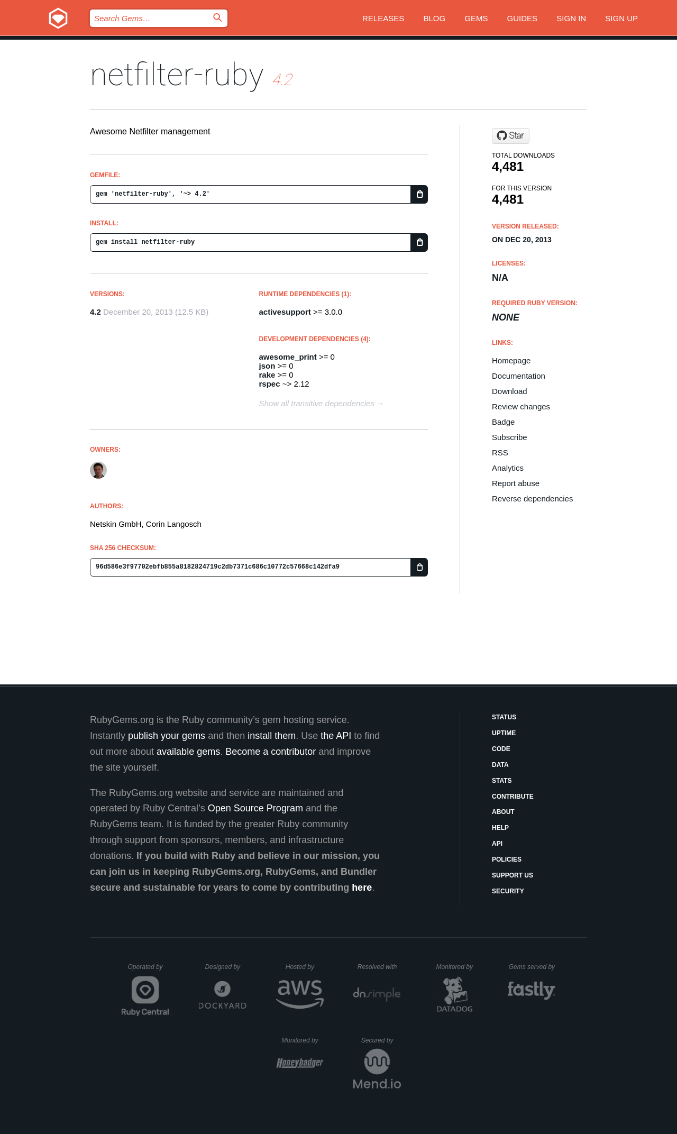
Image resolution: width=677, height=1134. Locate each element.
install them (272, 735)
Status (504, 717)
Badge (503, 421)
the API (336, 735)
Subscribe (509, 437)
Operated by (148, 970)
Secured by (381, 1040)
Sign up (621, 18)
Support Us (512, 875)
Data (500, 765)
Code (501, 749)
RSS (500, 452)
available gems (188, 751)
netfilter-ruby (177, 74)
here (362, 887)
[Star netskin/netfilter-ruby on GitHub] (510, 136)
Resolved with (379, 967)
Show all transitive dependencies (316, 403)
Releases (383, 18)
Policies (507, 859)
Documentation (518, 375)
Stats (502, 780)
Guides (522, 18)
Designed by (225, 967)
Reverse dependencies (532, 498)
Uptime (504, 733)
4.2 (95, 311)
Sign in (571, 18)
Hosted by (305, 967)
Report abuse (515, 483)
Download (509, 391)
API (497, 843)
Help (500, 827)
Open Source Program (255, 808)
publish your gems (166, 735)
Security (508, 891)
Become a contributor (270, 751)
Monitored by (457, 967)
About (503, 812)
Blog (434, 18)
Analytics (508, 467)
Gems (476, 18)
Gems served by (532, 967)
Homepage (511, 360)
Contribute (513, 796)
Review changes (521, 406)
